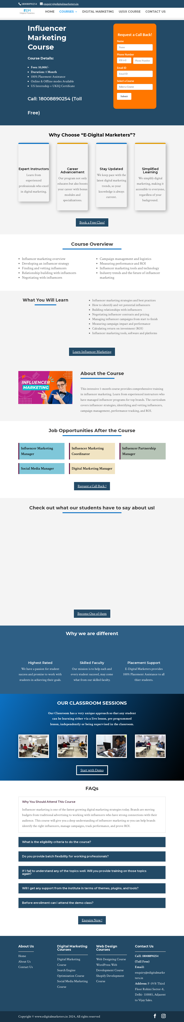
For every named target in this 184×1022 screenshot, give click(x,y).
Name (120, 41)
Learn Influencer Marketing (92, 351)
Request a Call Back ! (92, 486)
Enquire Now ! (92, 920)
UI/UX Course (130, 11)
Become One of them (92, 613)
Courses (66, 11)
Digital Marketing (98, 11)
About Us (24, 961)
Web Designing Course (111, 959)
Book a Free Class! (92, 222)
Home (49, 11)
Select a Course (125, 81)
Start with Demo (92, 770)
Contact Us (155, 11)
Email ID (121, 68)
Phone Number (125, 54)
